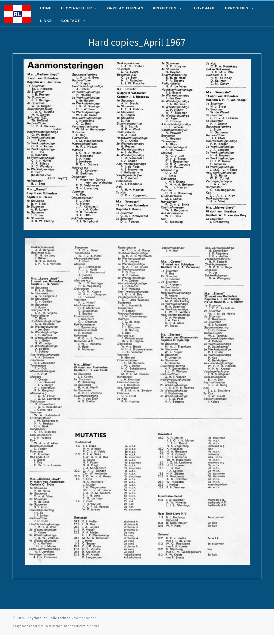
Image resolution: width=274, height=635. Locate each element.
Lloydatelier (36, 618)
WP (40, 626)
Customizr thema (87, 626)
